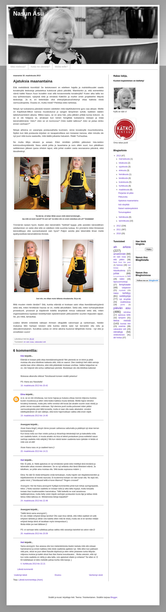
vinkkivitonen (119, 335)
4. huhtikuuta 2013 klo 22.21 (33, 564)
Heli (22, 460)
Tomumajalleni (124, 212)
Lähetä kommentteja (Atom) (30, 580)
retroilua (126, 312)
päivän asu (122, 308)
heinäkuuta (124, 174)
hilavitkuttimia (119, 270)
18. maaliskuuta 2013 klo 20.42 (34, 385)
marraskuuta (124, 159)
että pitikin (118, 259)
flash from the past (122, 262)
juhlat (116, 273)
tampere (122, 318)
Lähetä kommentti (25, 569)
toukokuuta (124, 182)
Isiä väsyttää (123, 204)
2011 (119, 229)
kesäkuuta (123, 178)
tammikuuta (124, 221)
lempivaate (125, 284)
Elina (23, 394)
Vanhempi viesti (96, 575)
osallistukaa (125, 302)
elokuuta (123, 170)
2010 (119, 233)
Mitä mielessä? (18, 66)
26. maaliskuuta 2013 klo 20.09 (34, 533)
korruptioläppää (118, 276)
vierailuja (118, 332)
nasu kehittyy (122, 293)
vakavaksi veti (40, 342)
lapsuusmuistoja (120, 282)
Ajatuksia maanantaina (128, 201)
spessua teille (124, 315)
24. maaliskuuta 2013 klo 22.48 (34, 501)
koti (129, 276)
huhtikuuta (124, 186)
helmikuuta (124, 217)
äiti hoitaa (117, 337)
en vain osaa (29, 342)
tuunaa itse (125, 324)
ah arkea (122, 247)
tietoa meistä (122, 320)
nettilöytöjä (125, 296)
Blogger (113, 597)
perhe (122, 305)
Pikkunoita (122, 197)
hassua (119, 265)
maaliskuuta (124, 190)
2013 (119, 156)
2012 (119, 226)
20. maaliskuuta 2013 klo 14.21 (34, 451)
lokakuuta (123, 163)
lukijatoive (126, 288)
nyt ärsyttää (124, 299)
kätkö (122, 279)
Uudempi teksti (20, 575)
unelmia (122, 326)
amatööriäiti (119, 254)
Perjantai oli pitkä (125, 193)
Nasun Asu (28, 13)
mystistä (122, 290)
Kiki (22, 356)
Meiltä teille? (61, 66)
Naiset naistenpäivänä (128, 208)
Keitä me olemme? (40, 66)
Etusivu (58, 575)
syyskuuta (123, 167)
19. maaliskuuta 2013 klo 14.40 (34, 415)
